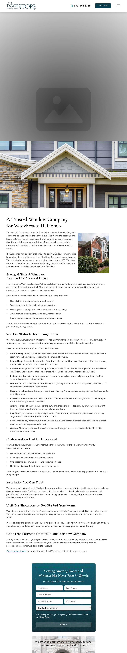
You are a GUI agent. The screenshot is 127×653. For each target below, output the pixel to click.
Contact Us (103, 6)
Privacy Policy (44, 617)
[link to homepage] (21, 6)
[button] (116, 5)
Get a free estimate (16, 551)
